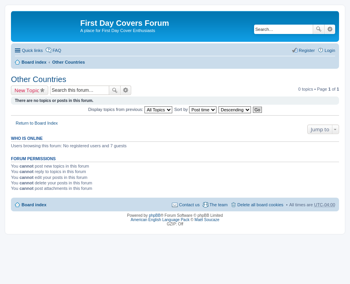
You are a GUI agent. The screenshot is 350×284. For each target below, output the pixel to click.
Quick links (32, 50)
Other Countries (68, 62)
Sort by (195, 109)
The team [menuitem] (218, 204)
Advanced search (330, 29)
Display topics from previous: (130, 109)
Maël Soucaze (207, 220)
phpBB (155, 215)
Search (319, 29)
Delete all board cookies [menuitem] (260, 204)
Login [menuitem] (330, 50)
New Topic (26, 90)
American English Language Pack (160, 220)
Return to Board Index (37, 123)
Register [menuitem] (307, 50)
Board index (34, 62)
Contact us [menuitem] (189, 204)
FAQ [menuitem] (56, 50)
